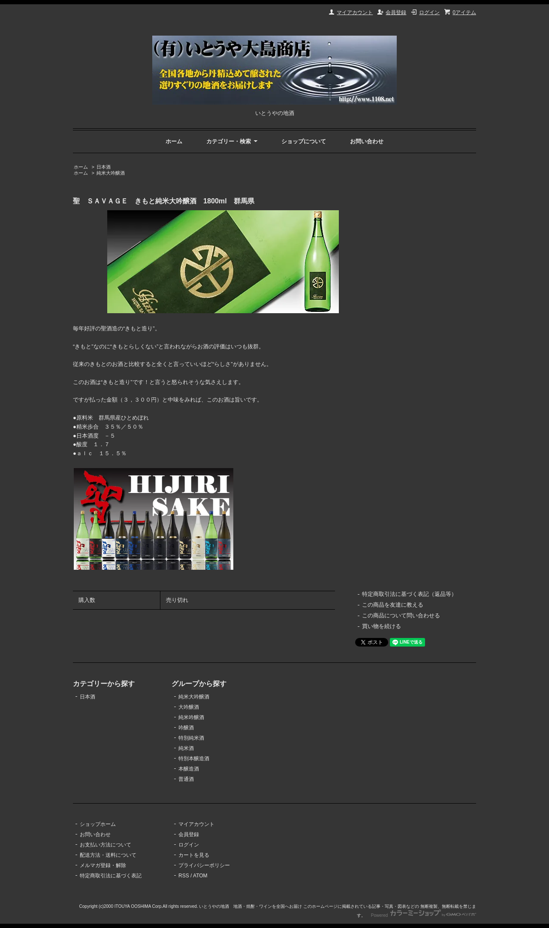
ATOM (200, 876)
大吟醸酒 (188, 707)
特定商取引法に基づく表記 (111, 876)
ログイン (429, 12)
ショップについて (303, 141)
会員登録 (396, 12)
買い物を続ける (381, 626)
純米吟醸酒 (191, 717)
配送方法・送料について (108, 855)
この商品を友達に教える (392, 605)
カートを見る (193, 855)
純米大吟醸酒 (111, 172)
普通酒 (186, 779)
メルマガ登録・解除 (103, 865)
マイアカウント (355, 12)
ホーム (174, 141)
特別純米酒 (191, 738)
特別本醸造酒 (193, 759)
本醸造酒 (188, 769)
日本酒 (104, 166)
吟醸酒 (186, 728)
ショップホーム (98, 824)
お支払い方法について (105, 845)
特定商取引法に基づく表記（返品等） (409, 594)
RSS (183, 876)
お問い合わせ (366, 141)
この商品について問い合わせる (401, 615)
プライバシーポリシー (204, 865)
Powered (423, 915)
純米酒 (186, 748)
